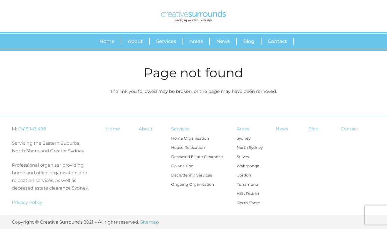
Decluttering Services (191, 175)
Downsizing (182, 166)
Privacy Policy (27, 202)
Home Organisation (190, 138)
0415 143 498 (32, 129)
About (145, 129)
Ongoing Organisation (192, 184)
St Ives (243, 157)
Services (180, 129)
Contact (349, 129)
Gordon (244, 175)
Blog (313, 129)
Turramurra (247, 184)
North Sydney (250, 147)
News (282, 129)
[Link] (193, 16)
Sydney (244, 138)
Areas (243, 129)
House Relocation (188, 147)
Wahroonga (248, 166)
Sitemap (149, 222)
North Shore (248, 203)
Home (113, 129)
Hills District (248, 193)
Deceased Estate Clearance (197, 157)
